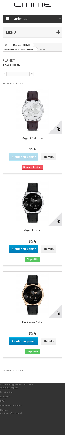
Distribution (6, 392)
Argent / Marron (32, 138)
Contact (4, 410)
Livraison (5, 396)
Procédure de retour (10, 405)
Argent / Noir (32, 230)
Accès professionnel (11, 413)
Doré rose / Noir (32, 322)
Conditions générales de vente (16, 384)
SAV (2, 401)
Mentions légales (9, 387)
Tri (4, 73)
